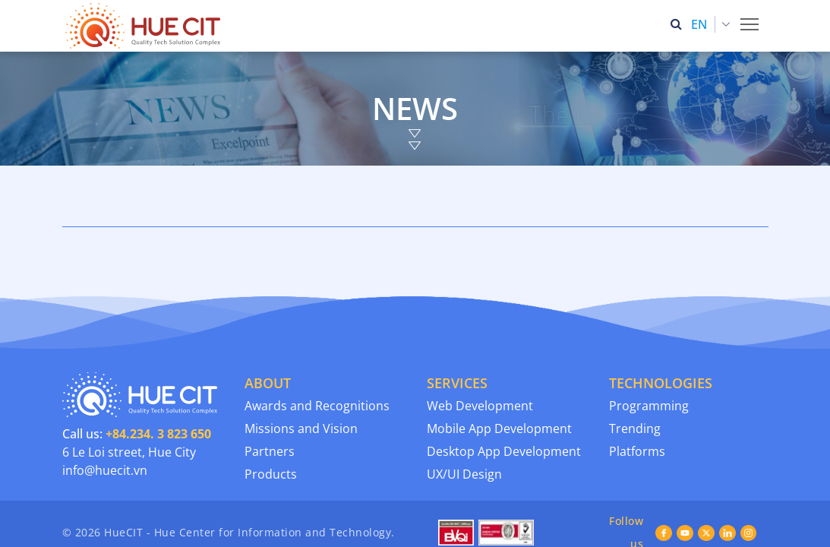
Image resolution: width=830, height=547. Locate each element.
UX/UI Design (464, 422)
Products (271, 422)
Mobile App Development (499, 376)
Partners (270, 399)
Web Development (480, 354)
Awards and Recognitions (317, 354)
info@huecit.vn (104, 418)
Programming (649, 354)
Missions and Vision (301, 376)
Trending (635, 376)
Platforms (637, 399)
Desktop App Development (504, 399)
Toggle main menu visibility (750, 20)
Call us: (136, 382)
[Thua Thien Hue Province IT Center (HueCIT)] (146, 26)
